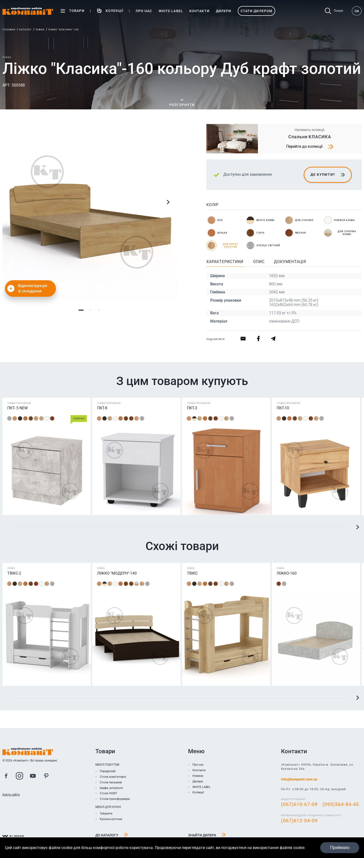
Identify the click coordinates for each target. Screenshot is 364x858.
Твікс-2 (14, 573)
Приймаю (339, 847)
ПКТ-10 (283, 408)
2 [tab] (90, 310)
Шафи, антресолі (111, 788)
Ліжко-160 (287, 573)
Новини (197, 776)
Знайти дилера (207, 835)
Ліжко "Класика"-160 (63, 29)
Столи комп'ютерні (113, 777)
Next (168, 202)
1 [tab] (81, 310)
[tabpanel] (90, 211)
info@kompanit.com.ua (299, 779)
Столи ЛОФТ (108, 793)
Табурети (106, 813)
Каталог (25, 29)
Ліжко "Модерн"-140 (117, 573)
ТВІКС (192, 573)
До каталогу (111, 835)
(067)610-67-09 (299, 804)
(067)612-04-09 (299, 820)
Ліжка (40, 29)
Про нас (198, 764)
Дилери (197, 781)
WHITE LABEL (201, 787)
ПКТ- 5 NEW (17, 408)
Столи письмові (111, 782)
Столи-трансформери (115, 799)
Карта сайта (11, 794)
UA (357, 11)
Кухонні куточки (111, 819)
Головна (9, 29)
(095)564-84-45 (340, 804)
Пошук (334, 11)
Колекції (198, 792)
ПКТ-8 (102, 408)
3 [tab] (99, 310)
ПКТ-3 (192, 408)
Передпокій (108, 771)
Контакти (199, 770)
